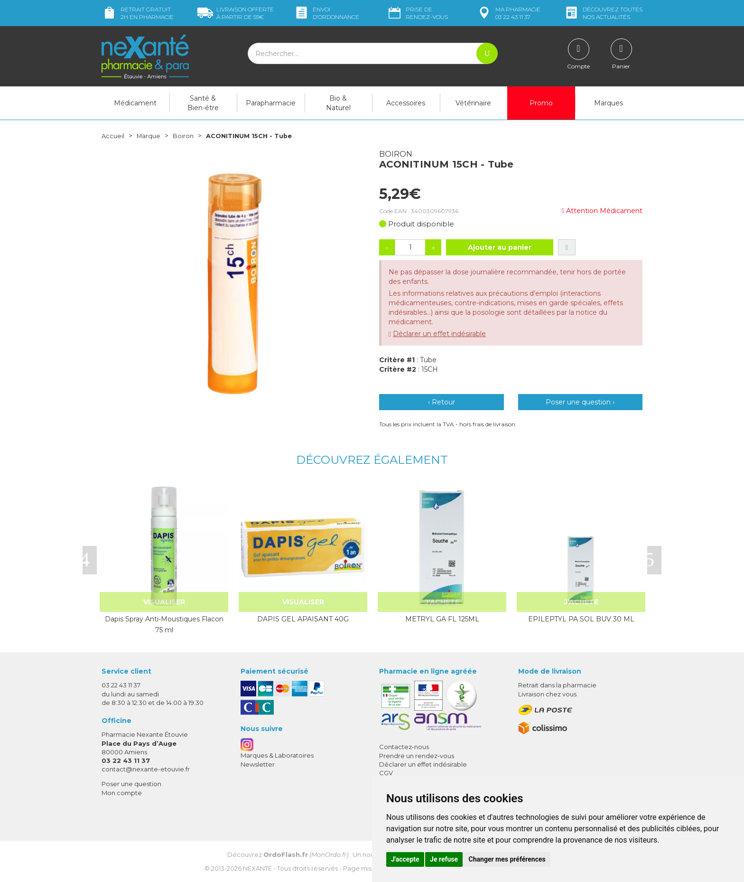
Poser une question (131, 784)
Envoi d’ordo (326, 13)
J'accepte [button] (405, 859)
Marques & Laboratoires (277, 755)
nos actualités (603, 13)
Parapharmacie (271, 103)
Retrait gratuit (138, 13)
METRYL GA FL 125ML (442, 619)
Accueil (113, 135)
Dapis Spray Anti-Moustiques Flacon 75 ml (164, 624)
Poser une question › (580, 402)
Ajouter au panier (499, 247)
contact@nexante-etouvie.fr (146, 769)
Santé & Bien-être (203, 103)
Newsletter (258, 764)
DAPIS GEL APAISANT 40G (303, 619)
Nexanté (257, 868)
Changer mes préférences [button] (507, 859)
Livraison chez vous (547, 693)
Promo (541, 103)
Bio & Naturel (338, 103)
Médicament (135, 103)
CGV (386, 773)
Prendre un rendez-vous (416, 755)
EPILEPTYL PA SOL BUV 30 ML (581, 619)
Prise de (417, 13)
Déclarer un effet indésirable (439, 333)
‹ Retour (441, 402)
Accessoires (405, 103)
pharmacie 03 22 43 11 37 (508, 13)
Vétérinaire (473, 103)
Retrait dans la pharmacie (557, 685)
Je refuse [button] (444, 859)
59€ (235, 13)
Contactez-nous (404, 747)
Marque (150, 135)
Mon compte (122, 792)
